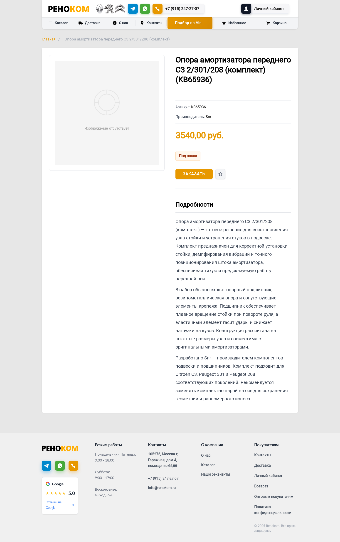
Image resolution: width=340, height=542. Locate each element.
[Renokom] (68, 9)
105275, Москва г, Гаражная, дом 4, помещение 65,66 (163, 460)
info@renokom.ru (162, 488)
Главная (49, 39)
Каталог (58, 23)
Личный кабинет (268, 476)
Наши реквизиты (215, 474)
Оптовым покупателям (273, 496)
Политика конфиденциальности (272, 510)
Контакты (151, 23)
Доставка (89, 22)
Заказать (194, 174)
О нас (120, 23)
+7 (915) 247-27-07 (163, 478)
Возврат (261, 486)
